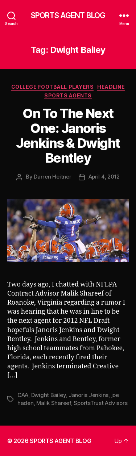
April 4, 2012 (104, 176)
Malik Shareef (53, 402)
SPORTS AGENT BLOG (68, 15)
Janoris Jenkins (88, 395)
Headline (111, 87)
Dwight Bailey (48, 395)
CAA (22, 395)
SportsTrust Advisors (100, 402)
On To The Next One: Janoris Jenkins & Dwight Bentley (68, 135)
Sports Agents (68, 95)
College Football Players (52, 87)
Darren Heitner (52, 176)
